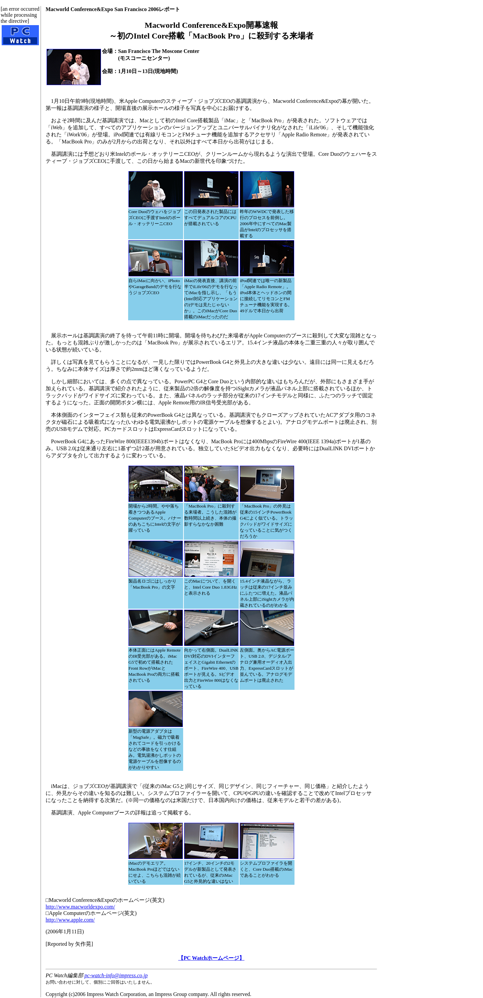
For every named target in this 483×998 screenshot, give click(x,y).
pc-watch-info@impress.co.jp (116, 975)
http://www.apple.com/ (70, 920)
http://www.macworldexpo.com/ (80, 907)
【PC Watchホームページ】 (211, 958)
